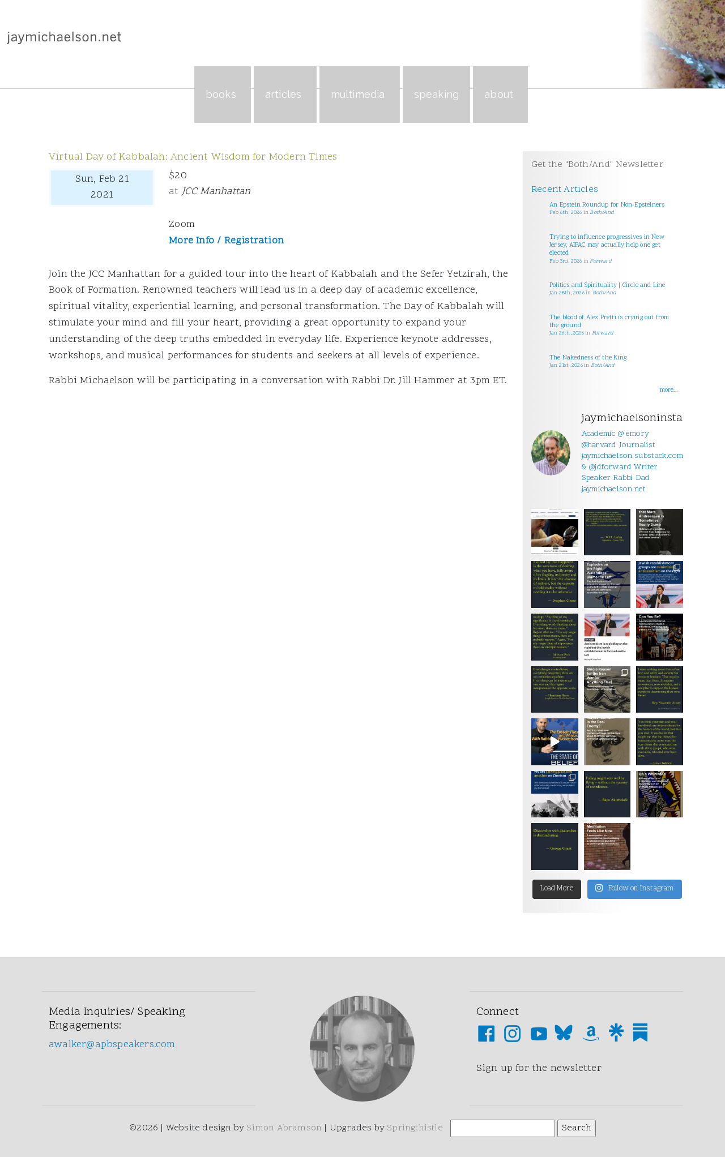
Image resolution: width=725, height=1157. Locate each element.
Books (223, 94)
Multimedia (360, 94)
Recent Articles (564, 189)
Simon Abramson (284, 1128)
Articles (285, 94)
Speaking (436, 94)
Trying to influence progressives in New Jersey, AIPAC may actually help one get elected (606, 245)
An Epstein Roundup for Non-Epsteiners (606, 205)
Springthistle (415, 1128)
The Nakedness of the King (587, 358)
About (500, 94)
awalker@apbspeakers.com (112, 1045)
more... (668, 390)
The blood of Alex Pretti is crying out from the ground (609, 322)
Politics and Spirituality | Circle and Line (607, 285)
